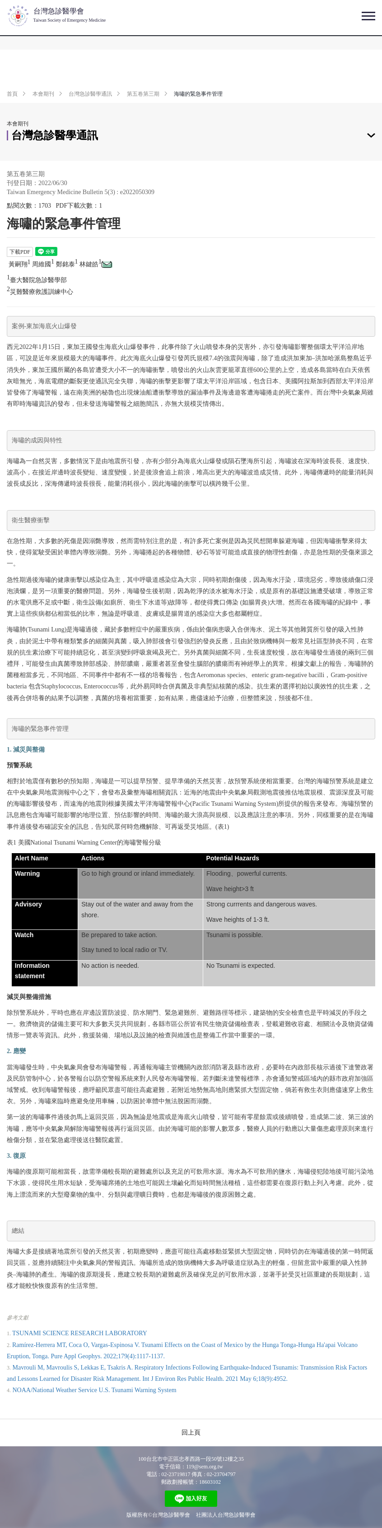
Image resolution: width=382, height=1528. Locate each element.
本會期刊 (43, 94)
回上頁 (191, 1432)
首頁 (12, 94)
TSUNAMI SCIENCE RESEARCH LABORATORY (79, 1333)
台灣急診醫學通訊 (90, 94)
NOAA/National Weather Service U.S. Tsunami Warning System (95, 1390)
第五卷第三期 (143, 94)
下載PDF (19, 252)
